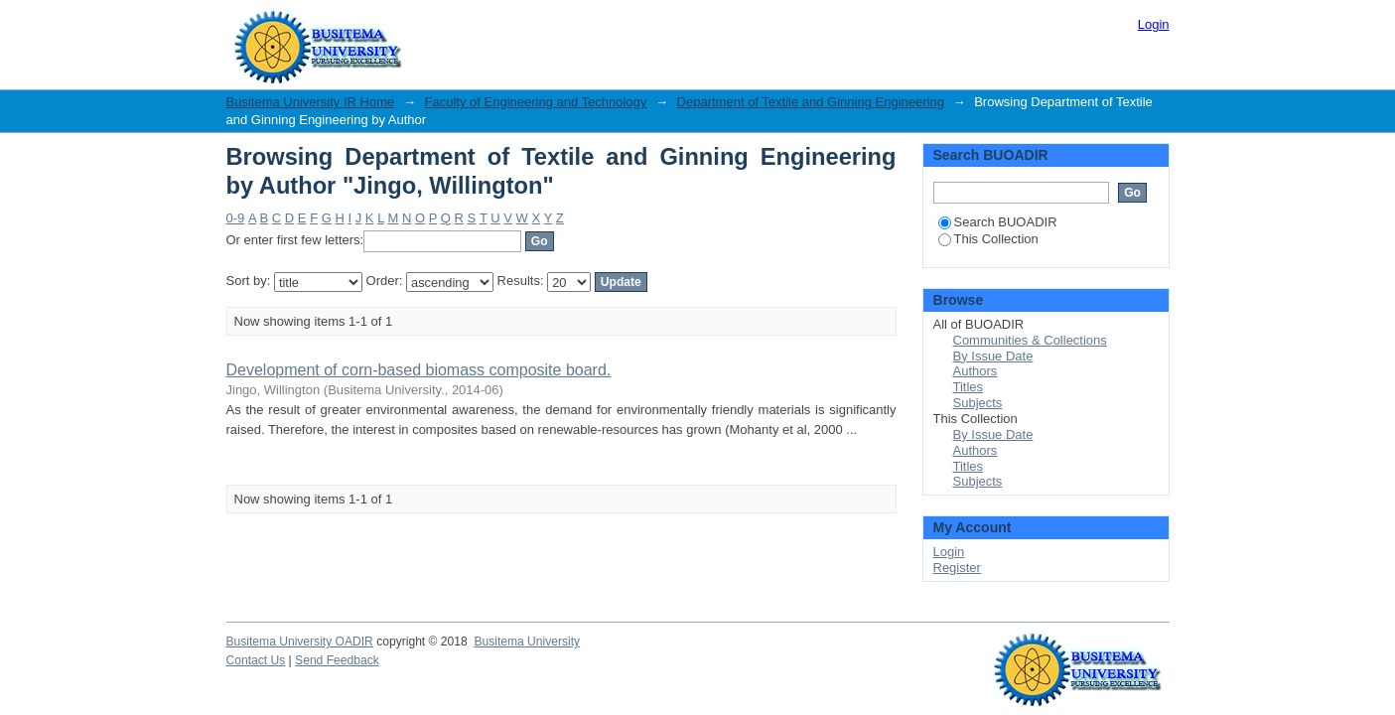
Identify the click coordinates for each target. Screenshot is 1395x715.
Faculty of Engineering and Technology (536, 101)
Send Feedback (337, 660)
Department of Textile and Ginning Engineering (810, 101)
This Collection (988, 238)
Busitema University (527, 641)
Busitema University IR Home (310, 101)
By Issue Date (993, 356)
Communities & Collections (1030, 340)
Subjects (978, 402)
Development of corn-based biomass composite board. (419, 369)
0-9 (235, 218)
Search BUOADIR (997, 221)
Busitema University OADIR (299, 641)
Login (1154, 24)
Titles (968, 386)
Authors (975, 370)
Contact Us (256, 660)
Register (957, 567)
